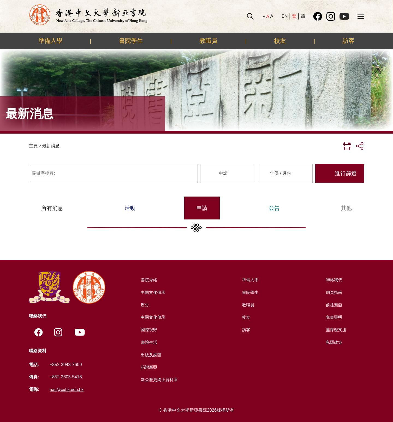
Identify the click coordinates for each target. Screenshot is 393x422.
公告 (274, 208)
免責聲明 (333, 317)
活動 (129, 208)
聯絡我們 (333, 280)
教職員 (209, 40)
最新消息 (50, 145)
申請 (201, 208)
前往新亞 (333, 304)
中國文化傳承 (153, 292)
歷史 (144, 304)
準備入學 (50, 40)
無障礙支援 (336, 329)
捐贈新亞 (148, 366)
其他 (346, 208)
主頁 (33, 145)
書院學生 (131, 40)
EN (285, 16)
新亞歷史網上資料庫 (159, 379)
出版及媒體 (151, 354)
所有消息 (52, 208)
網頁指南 (333, 292)
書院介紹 (148, 280)
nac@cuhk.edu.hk (67, 389)
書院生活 (148, 342)
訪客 (349, 40)
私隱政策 (333, 342)
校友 (280, 40)
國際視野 (148, 329)
